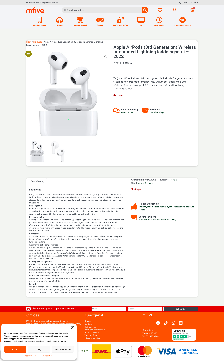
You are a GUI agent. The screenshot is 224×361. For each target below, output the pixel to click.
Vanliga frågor (90, 335)
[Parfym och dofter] (120, 20)
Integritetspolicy (45, 356)
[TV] (141, 20)
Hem (28, 42)
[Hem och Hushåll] (80, 20)
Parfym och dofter (120, 25)
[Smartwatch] (159, 20)
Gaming (100, 25)
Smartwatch (159, 25)
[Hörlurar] (59, 20)
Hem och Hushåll (80, 25)
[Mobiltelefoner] (39, 20)
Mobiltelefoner (39, 25)
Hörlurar (59, 25)
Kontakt (88, 324)
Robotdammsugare (182, 25)
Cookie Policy (30, 356)
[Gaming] (100, 20)
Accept (15, 349)
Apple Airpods (145, 183)
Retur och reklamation (94, 330)
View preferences (62, 349)
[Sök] (145, 10)
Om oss (87, 321)
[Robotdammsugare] (182, 20)
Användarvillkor (91, 332)
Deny (38, 349)
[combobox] (102, 10)
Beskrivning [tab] (37, 181)
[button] (72, 327)
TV (141, 25)
